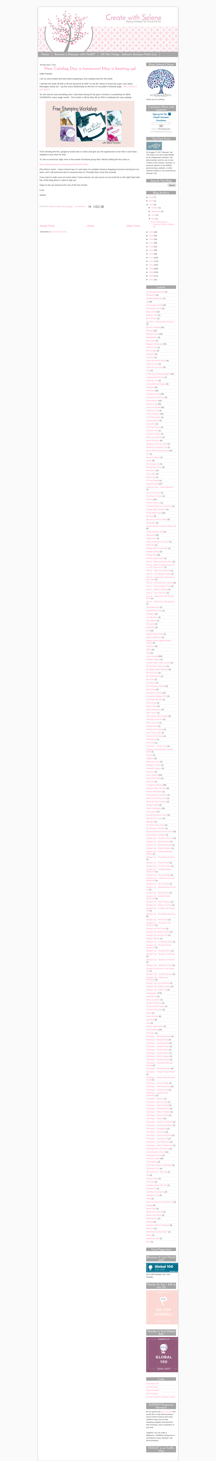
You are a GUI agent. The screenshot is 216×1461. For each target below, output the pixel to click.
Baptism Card (152, 315)
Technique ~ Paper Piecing (157, 1105)
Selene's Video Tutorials (156, 788)
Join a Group (166, 1412)
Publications (151, 739)
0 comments (80, 206)
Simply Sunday (152, 805)
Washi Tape (151, 1209)
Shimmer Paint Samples (156, 802)
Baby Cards (151, 312)
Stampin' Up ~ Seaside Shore (158, 951)
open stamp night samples (157, 716)
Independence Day (154, 611)
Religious (150, 758)
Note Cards (151, 689)
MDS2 (148, 649)
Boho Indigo (151, 351)
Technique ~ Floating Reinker (158, 1068)
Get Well (149, 516)
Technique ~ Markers (155, 1099)
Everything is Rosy (154, 467)
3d (147, 302)
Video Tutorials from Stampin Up (159, 1202)
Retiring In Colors (153, 765)
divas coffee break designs (157, 451)
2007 (151, 280)
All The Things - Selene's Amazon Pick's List (129, 54)
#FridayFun (151, 295)
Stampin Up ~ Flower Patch (157, 863)
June (153, 215)
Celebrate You (152, 381)
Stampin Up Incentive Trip (157, 935)
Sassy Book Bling (153, 778)
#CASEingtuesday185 (155, 292)
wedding (149, 1222)
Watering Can (152, 1218)
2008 (151, 276)
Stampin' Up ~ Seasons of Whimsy (160, 954)
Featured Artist (152, 484)
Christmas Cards (153, 394)
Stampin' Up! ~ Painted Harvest (159, 974)
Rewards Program (153, 768)
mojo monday (151, 656)
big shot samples (153, 327)
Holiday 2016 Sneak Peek (157, 548)
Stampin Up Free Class (156, 928)
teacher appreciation (154, 1026)
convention (150, 424)
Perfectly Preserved (154, 719)
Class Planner (152, 401)
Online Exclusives (153, 709)
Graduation (150, 523)
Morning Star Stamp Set (156, 666)
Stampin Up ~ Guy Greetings (158, 875)
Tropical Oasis (152, 1178)
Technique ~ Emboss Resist (157, 1059)
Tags (148, 1023)
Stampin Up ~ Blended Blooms (159, 845)
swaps (148, 1013)
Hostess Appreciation (155, 558)
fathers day (150, 477)
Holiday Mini (151, 555)
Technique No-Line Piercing (157, 1149)
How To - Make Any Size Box (158, 570)
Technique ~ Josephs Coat (157, 1090)
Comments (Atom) (59, 232)
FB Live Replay (152, 480)
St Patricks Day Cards (155, 825)
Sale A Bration (152, 775)
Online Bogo (151, 703)
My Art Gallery (152, 1394)
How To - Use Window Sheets (158, 574)
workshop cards (152, 1238)
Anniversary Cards (154, 308)
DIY (147, 454)
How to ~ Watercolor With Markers (160, 602)
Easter (149, 461)
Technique (150, 1033)
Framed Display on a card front (159, 506)
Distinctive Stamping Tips (156, 447)
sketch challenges (153, 808)
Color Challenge (153, 414)
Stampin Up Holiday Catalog (158, 932)
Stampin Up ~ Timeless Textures (159, 838)
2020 (151, 232)
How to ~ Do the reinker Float (158, 586)
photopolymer (152, 726)
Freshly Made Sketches (156, 509)
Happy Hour (151, 538)
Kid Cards (150, 624)
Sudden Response (154, 1003)
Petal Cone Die (152, 723)
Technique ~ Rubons (154, 1118)
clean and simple (153, 407)
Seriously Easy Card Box (156, 795)
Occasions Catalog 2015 (156, 696)
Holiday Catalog (152, 552)
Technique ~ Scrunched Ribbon (159, 1125)
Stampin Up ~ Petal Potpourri (158, 902)
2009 (151, 272)
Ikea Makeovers (152, 607)
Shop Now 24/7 (152, 1384)
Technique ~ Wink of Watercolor (159, 1145)
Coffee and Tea (152, 411)
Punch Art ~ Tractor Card (156, 746)
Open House (151, 713)
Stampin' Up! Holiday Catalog (158, 986)
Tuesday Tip (151, 1188)
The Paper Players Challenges (159, 1165)
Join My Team (152, 617)
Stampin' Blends (153, 938)
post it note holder (153, 733)
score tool (150, 782)
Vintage (149, 1205)
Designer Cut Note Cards (156, 444)
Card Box (150, 357)
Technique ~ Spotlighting (156, 1129)
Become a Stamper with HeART (75, 54)
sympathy (150, 1020)
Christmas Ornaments (155, 397)
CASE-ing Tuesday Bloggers (158, 374)
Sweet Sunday (152, 1016)
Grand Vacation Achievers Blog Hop (161, 526)
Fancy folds (151, 474)
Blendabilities (151, 337)
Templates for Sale (154, 1155)
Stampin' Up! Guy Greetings (157, 983)
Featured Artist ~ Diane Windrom (159, 487)
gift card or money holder (156, 519)
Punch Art (150, 743)
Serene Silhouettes (154, 792)
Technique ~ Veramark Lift (157, 1139)
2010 (151, 269)
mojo (148, 653)
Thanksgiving (151, 1162)
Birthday (149, 331)
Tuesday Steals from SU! (156, 1185)
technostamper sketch (155, 1152)
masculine (150, 646)
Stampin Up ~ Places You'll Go (159, 905)
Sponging (150, 822)
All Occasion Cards (154, 305)
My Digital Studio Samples (157, 669)
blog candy (150, 341)
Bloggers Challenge (154, 344)
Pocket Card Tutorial (154, 729)
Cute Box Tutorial (153, 434)
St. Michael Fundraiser (155, 828)
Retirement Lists (153, 762)
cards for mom (152, 364)
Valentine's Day (152, 1195)
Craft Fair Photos (153, 427)
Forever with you (153, 503)
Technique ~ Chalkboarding (157, 1043)
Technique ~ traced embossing (159, 1135)
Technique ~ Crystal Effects (157, 1053)
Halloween (150, 535)
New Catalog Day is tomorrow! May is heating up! (90, 69)
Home (45, 54)
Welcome (150, 1228)
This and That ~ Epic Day (156, 1172)
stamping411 (151, 993)
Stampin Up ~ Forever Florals (158, 866)
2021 (151, 205)
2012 (151, 261)
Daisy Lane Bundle (154, 437)
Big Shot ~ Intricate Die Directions (160, 322)
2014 (151, 254)
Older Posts (133, 225)
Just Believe (151, 621)
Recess (149, 755)
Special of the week (154, 818)
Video (148, 1198)
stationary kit (151, 996)
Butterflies (150, 354)
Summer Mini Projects (155, 1006)
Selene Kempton (55, 206)
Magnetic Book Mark (154, 634)
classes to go (151, 404)
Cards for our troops (154, 367)
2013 (151, 258)
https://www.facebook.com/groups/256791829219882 (64, 164)
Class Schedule (152, 1390)
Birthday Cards (152, 334)
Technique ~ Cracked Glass (157, 1046)
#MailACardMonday (154, 298)
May (153, 219)
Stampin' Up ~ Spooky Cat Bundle (160, 960)
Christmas (150, 391)
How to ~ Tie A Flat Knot (156, 593)
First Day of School (154, 496)
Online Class (151, 706)
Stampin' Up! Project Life (156, 990)
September (155, 211)
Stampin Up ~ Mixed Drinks (157, 893)
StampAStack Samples (155, 835)
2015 (151, 250)
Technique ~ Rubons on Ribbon (159, 1122)
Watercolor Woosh (153, 1215)
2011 (151, 265)
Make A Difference (153, 637)
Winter (149, 1235)
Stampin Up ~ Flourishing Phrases (160, 857)
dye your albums (153, 457)
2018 (151, 239)
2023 (151, 201)
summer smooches (154, 1010)
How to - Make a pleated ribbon (159, 562)
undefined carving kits (155, 1192)
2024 (151, 197)
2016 (151, 247)
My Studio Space (153, 676)
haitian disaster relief (154, 532)
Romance (150, 772)
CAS (148, 371)
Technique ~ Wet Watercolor (158, 1142)
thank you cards (152, 1158)
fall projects (151, 470)
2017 (151, 243)
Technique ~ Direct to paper (157, 1056)
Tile (147, 1175)
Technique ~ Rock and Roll (157, 1115)
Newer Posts (47, 225)
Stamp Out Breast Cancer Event (159, 831)
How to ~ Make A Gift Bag (157, 589)
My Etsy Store (152, 673)
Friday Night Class (153, 513)
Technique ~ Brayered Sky (157, 1040)
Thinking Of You (152, 1168)
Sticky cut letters (153, 1000)
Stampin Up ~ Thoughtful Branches (160, 914)
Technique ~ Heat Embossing (158, 1086)
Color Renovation (153, 417)
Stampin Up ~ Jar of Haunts (157, 884)
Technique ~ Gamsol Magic (157, 1083)
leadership (150, 627)
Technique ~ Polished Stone (157, 1108)
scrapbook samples (154, 785)
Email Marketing (158, 131)
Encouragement (152, 464)
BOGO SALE (151, 347)
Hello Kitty (150, 545)
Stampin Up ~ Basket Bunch (158, 841)
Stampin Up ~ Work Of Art (157, 920)
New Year (150, 679)
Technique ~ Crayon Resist (157, 1050)
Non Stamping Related (155, 686)
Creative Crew (152, 430)
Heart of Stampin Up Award (157, 542)
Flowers (149, 499)
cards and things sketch (156, 361)
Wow (148, 1242)
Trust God (150, 1182)
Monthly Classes (153, 659)
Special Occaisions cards (156, 815)
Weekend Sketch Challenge (157, 1225)
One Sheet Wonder (154, 699)
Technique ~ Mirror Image (156, 1102)
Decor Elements (153, 441)
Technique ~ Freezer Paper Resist (160, 1072)
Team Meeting (152, 1030)
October (154, 208)
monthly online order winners (158, 663)
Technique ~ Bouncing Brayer (158, 1036)
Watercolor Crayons (154, 1212)
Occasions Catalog (154, 693)
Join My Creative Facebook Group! (160, 1397)
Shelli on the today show (156, 798)
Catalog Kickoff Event (155, 377)
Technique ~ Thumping (155, 1132)
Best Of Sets (151, 318)
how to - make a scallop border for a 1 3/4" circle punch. (160, 566)
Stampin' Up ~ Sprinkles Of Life (159, 965)
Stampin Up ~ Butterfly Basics (158, 848)
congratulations (152, 420)
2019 (151, 236)
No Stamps (150, 683)
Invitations (150, 614)
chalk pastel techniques (156, 384)
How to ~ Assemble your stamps (159, 583)
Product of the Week (154, 736)
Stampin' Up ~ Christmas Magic (159, 942)
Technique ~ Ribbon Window (158, 1112)
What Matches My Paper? (157, 1232)
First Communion (153, 493)
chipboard (150, 387)
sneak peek (151, 812)
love (148, 631)
